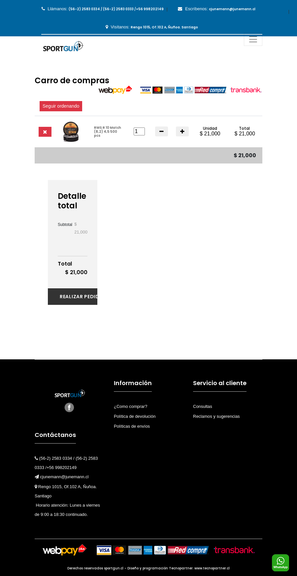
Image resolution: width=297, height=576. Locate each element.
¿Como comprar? (130, 406)
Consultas (202, 406)
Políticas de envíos (132, 426)
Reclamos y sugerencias (216, 416)
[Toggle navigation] (253, 39)
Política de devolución (134, 416)
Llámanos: (103, 9)
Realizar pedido (78, 296)
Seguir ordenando (61, 106)
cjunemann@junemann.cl (62, 476)
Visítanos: (152, 27)
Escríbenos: (216, 9)
